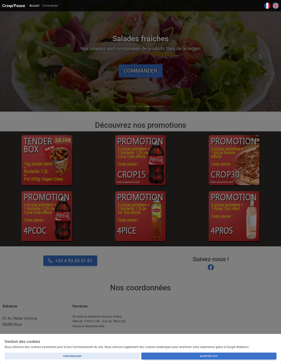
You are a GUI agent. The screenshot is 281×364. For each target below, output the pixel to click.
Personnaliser (72, 356)
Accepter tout (209, 356)
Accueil (34, 5)
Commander (50, 5)
